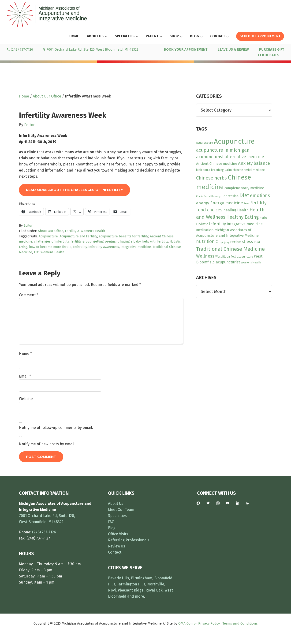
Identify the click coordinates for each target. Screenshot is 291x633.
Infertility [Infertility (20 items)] (217, 223)
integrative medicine (136, 247)
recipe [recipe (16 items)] (235, 242)
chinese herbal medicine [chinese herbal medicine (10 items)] (249, 170)
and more (135, 596)
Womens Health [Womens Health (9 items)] (251, 262)
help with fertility (155, 241)
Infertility (80, 247)
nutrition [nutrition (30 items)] (205, 241)
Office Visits (118, 534)
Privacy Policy (209, 623)
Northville (155, 584)
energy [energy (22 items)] (202, 203)
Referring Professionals (128, 540)
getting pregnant (106, 241)
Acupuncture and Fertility (78, 236)
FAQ (111, 522)
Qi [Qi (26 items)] (218, 241)
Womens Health (52, 252)
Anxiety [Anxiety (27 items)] (245, 163)
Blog (112, 528)
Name (25, 353)
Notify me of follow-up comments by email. (56, 427)
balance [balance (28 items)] (262, 163)
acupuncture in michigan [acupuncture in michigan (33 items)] (223, 150)
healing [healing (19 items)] (229, 210)
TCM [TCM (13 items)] (257, 242)
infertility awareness (104, 247)
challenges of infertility (51, 241)
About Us (115, 503)
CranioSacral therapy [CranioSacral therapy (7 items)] (208, 196)
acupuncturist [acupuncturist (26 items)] (210, 156)
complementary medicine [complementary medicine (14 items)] (244, 188)
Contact (114, 552)
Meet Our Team (121, 509)
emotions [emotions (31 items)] (260, 195)
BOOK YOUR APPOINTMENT (185, 49)
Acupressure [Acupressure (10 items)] (204, 142)
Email (25, 376)
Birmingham (141, 578)
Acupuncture (48, 236)
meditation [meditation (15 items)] (205, 230)
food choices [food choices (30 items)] (209, 210)
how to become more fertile (50, 247)
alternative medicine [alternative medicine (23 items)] (244, 156)
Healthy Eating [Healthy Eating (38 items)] (242, 217)
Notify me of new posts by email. (47, 444)
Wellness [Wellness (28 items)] (205, 256)
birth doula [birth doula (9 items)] (203, 170)
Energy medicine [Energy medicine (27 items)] (226, 203)
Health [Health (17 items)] (243, 210)
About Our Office (50, 231)
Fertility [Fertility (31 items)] (258, 203)
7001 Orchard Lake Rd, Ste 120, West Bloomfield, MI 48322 (90, 49)
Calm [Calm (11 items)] (228, 170)
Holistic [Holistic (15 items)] (202, 224)
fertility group (81, 241)
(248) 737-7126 (20, 49)
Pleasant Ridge (131, 590)
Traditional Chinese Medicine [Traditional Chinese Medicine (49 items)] (230, 249)
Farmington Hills (131, 584)
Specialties (117, 515)
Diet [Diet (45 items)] (244, 195)
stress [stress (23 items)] (247, 241)
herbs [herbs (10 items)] (264, 217)
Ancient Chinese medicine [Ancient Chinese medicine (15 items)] (216, 163)
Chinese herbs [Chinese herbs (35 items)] (211, 178)
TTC (36, 252)
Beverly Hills (118, 578)
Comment (28, 295)
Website (26, 399)
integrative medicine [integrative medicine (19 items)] (245, 224)
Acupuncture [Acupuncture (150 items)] (234, 141)
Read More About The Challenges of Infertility (74, 190)
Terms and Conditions (240, 623)
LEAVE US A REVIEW (233, 49)
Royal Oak (154, 590)
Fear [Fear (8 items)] (246, 203)
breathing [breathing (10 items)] (217, 170)
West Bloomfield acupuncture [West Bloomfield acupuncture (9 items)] (234, 256)
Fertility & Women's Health (85, 231)
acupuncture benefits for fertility (123, 236)
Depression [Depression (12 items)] (230, 196)
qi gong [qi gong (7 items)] (224, 242)
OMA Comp (187, 623)
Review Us (116, 546)
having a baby (130, 241)
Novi (112, 590)
